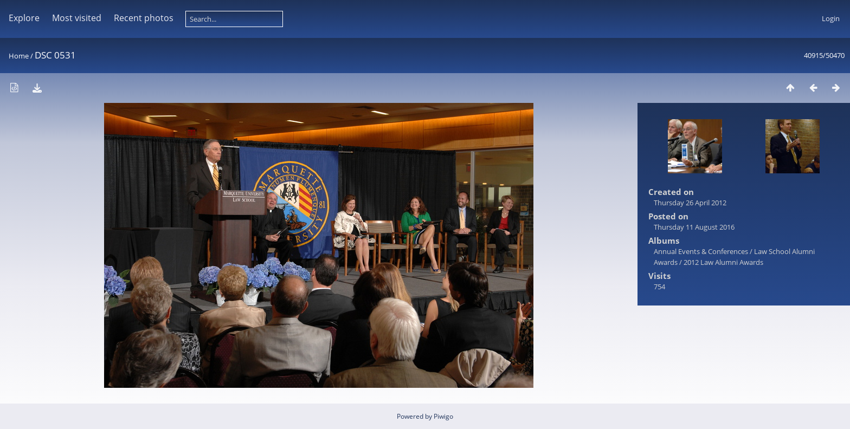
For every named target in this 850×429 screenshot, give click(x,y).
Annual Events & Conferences (701, 251)
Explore (24, 18)
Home (19, 56)
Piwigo (443, 416)
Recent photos (143, 18)
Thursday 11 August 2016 (694, 227)
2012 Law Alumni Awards (723, 262)
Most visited (76, 18)
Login (831, 18)
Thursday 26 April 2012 (690, 202)
